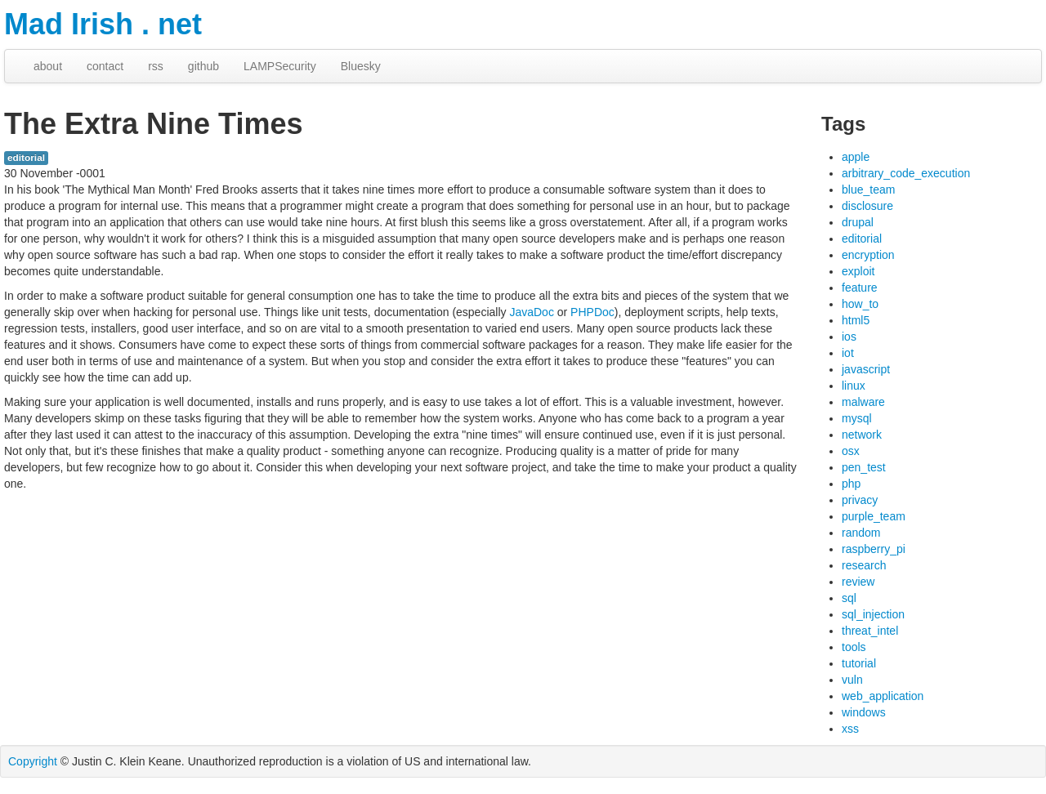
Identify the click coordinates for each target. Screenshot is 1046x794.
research (864, 565)
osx (851, 450)
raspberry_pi (873, 548)
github (203, 66)
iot (848, 352)
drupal (858, 222)
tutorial (859, 663)
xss (850, 728)
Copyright (32, 761)
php (851, 483)
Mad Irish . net (103, 24)
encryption (868, 254)
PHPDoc (592, 312)
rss (155, 66)
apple (855, 156)
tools (854, 646)
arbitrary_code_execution (906, 173)
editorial (26, 157)
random (861, 532)
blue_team (868, 189)
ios (849, 336)
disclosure (867, 205)
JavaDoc (531, 312)
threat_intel (870, 630)
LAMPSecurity (280, 66)
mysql (857, 418)
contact (105, 66)
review (858, 581)
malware (863, 401)
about (48, 66)
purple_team (873, 516)
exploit (858, 271)
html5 (855, 320)
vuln (852, 679)
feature (860, 287)
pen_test (864, 467)
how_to (860, 303)
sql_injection (873, 614)
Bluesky (361, 66)
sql (849, 597)
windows (864, 712)
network (862, 434)
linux (853, 385)
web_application (882, 696)
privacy (860, 499)
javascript (866, 369)
